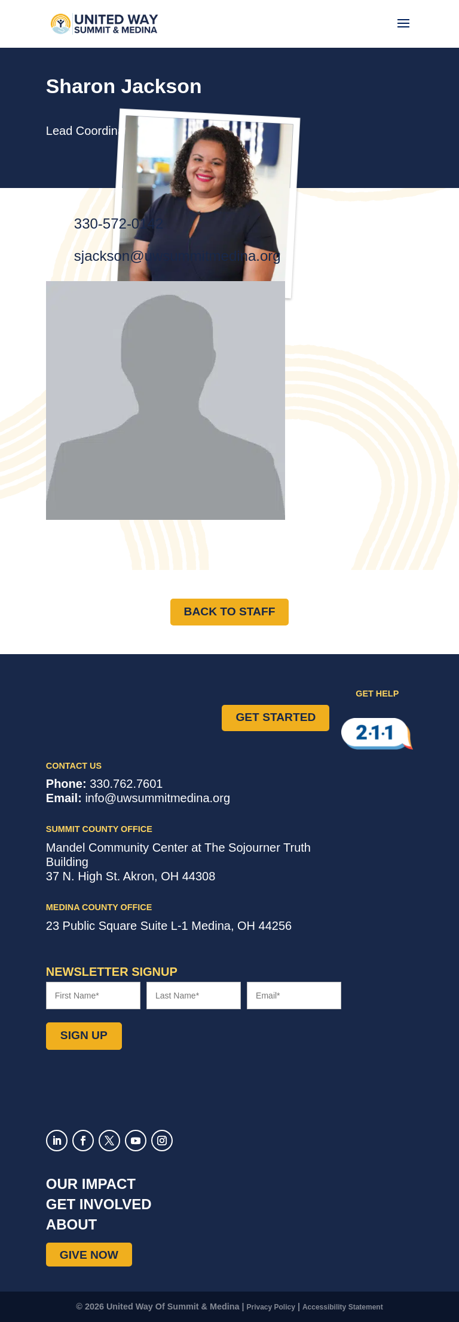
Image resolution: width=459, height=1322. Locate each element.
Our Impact (91, 1184)
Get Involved (99, 1204)
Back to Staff (230, 611)
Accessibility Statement (342, 1307)
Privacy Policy (271, 1307)
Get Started (275, 717)
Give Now (89, 1255)
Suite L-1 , (169, 925)
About (71, 1224)
